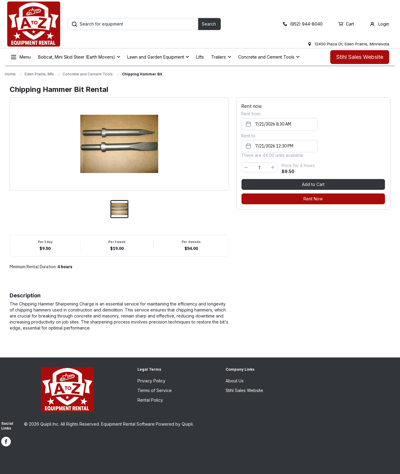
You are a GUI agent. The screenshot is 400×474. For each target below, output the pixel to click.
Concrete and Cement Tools (88, 74)
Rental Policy (150, 400)
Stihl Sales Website (359, 57)
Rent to (248, 135)
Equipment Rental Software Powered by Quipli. (147, 424)
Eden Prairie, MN (39, 74)
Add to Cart (313, 184)
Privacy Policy (151, 380)
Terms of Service (154, 390)
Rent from (250, 113)
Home (10, 74)
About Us (235, 380)
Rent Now (313, 198)
